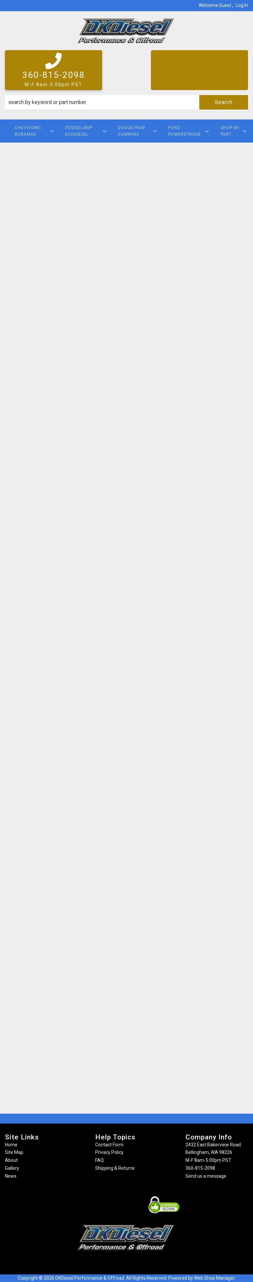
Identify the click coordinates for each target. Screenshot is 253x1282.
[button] (126, 102)
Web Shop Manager (214, 1278)
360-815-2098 (200, 1168)
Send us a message (205, 1176)
